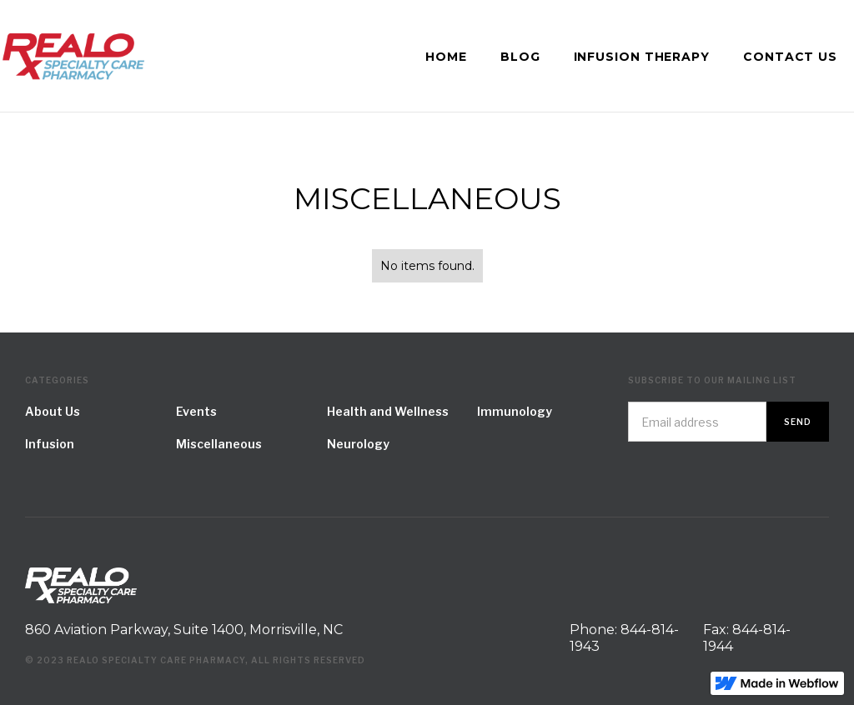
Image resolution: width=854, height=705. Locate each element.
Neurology (358, 444)
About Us (52, 411)
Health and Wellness (388, 411)
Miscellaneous (219, 444)
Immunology (514, 411)
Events (196, 411)
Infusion (49, 444)
